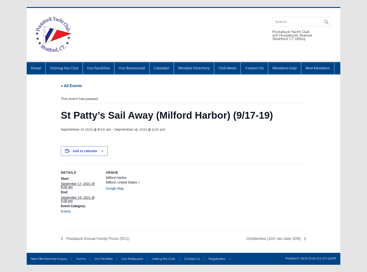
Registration (217, 259)
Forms (81, 259)
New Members (317, 68)
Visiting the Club (64, 68)
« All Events (71, 86)
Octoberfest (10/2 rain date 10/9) (274, 239)
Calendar (161, 68)
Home (36, 68)
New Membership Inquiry (49, 259)
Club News (227, 68)
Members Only (284, 68)
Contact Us (254, 68)
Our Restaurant (132, 68)
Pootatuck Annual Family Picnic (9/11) (97, 239)
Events (66, 211)
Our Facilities (98, 68)
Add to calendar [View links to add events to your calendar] (85, 151)
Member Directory (194, 68)
